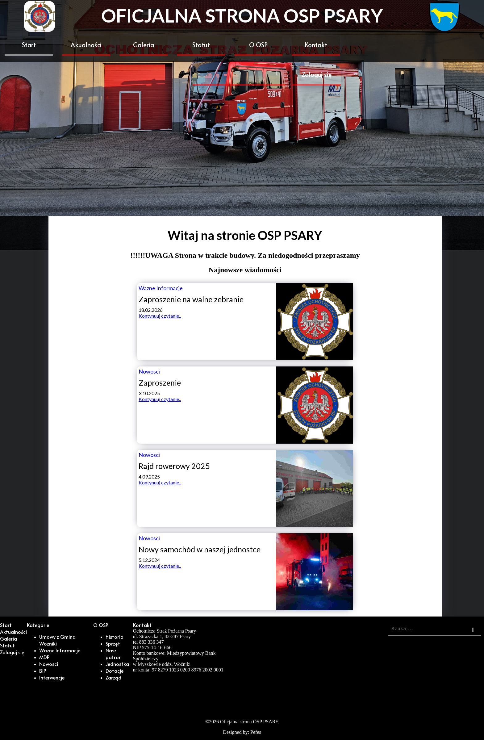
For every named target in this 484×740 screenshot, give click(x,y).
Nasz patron (114, 653)
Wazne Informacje (59, 650)
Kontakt (316, 44)
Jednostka (117, 663)
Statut (201, 44)
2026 (214, 721)
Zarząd (113, 677)
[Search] (238, 75)
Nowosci (48, 663)
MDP (44, 657)
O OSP (258, 44)
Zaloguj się (317, 74)
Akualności (86, 44)
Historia (114, 636)
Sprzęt (113, 643)
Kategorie (38, 624)
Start (29, 44)
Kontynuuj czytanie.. (160, 316)
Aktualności (13, 631)
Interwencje (52, 677)
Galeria (143, 44)
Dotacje (114, 670)
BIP (42, 670)
